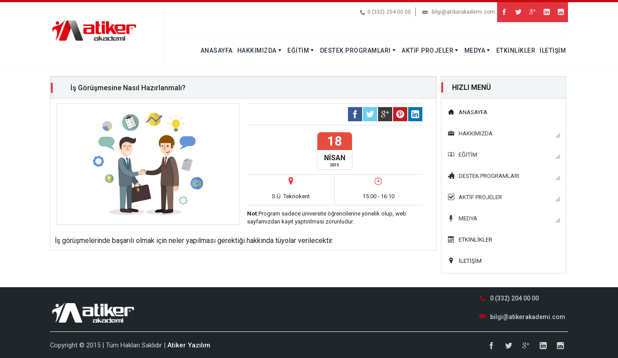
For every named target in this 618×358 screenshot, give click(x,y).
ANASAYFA (217, 50)
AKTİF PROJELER (431, 50)
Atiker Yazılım (188, 345)
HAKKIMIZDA (260, 50)
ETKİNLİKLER (516, 50)
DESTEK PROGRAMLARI (359, 50)
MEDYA (478, 50)
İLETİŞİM (553, 50)
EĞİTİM (301, 50)
